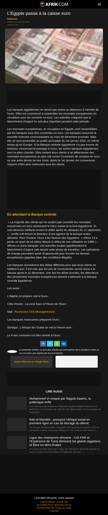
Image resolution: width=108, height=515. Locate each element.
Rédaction (12, 19)
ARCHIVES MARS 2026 (46, 508)
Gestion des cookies (63, 508)
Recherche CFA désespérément (35, 311)
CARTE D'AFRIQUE (47, 502)
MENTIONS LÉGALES (62, 505)
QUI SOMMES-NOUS (45, 505)
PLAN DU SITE (62, 502)
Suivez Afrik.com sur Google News (31, 362)
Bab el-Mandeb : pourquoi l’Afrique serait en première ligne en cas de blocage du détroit (59, 421)
